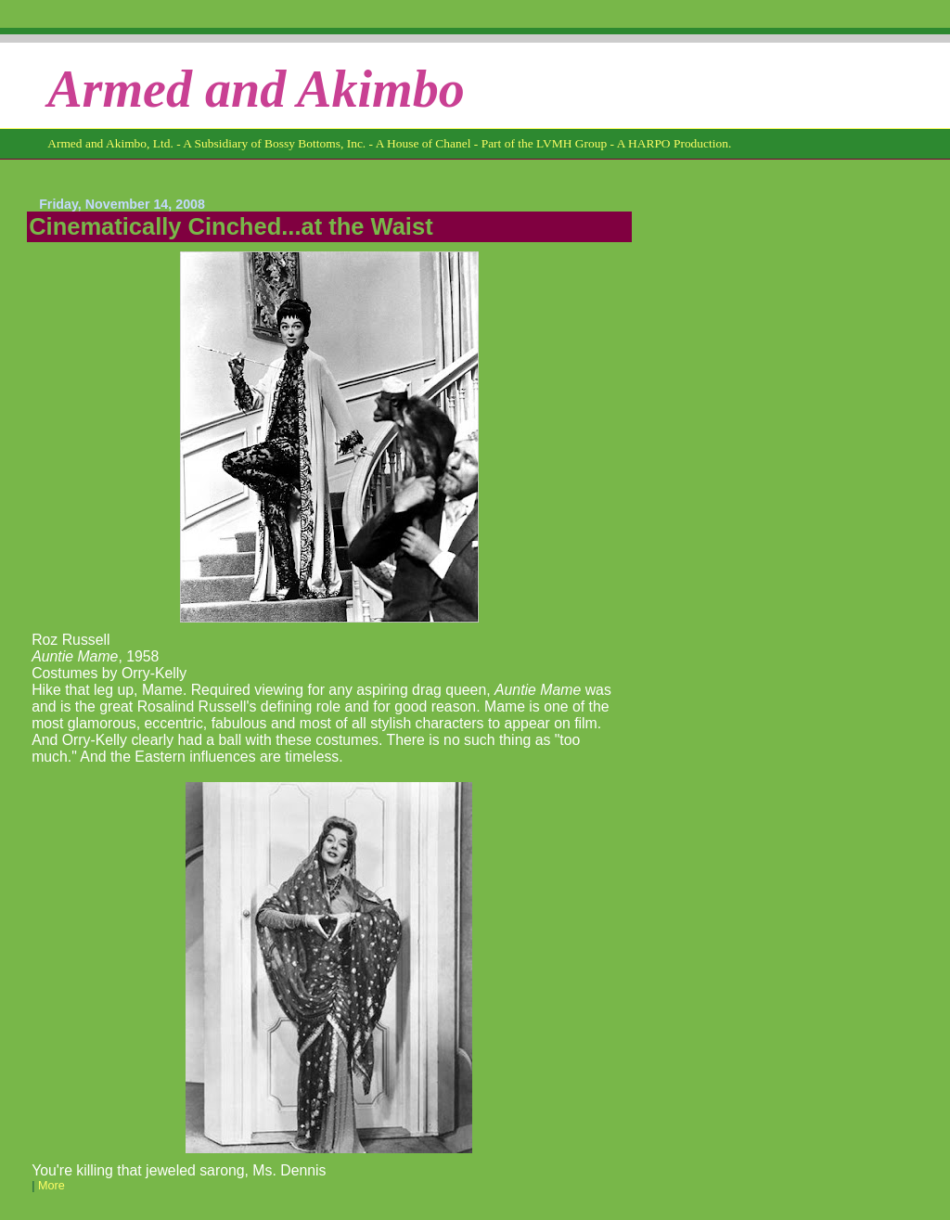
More (51, 1185)
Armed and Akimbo (256, 89)
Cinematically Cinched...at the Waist (231, 226)
